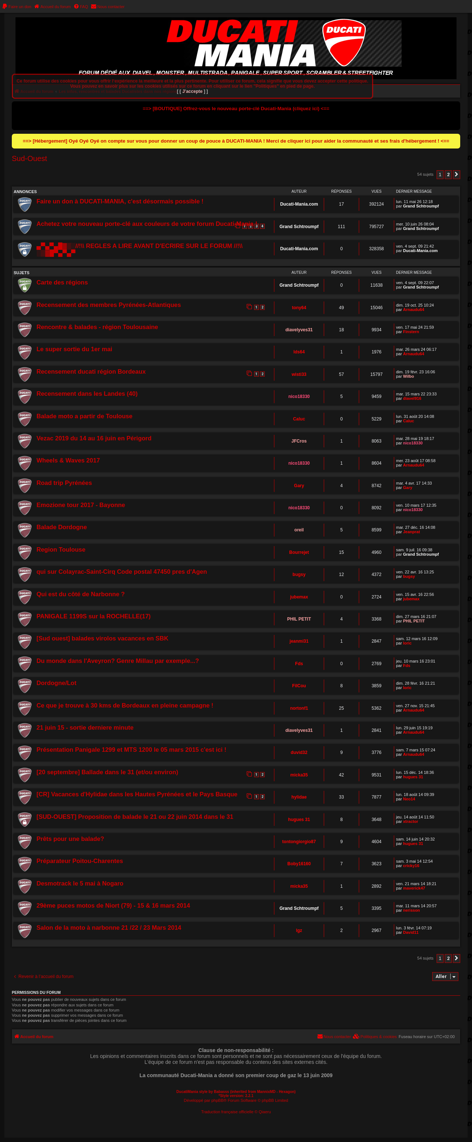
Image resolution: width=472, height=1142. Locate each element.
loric (407, 643)
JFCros (298, 441)
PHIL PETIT (299, 619)
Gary (299, 485)
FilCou (299, 685)
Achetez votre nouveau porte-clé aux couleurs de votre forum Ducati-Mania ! (147, 223)
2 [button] (448, 174)
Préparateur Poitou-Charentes (80, 861)
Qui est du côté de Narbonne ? (81, 594)
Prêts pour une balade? (70, 838)
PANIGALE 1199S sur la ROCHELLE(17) (94, 616)
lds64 (299, 352)
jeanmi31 (298, 641)
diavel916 (412, 398)
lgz (299, 930)
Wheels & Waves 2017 (68, 460)
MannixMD (266, 1092)
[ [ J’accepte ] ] (192, 91)
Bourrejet (299, 552)
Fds (299, 663)
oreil (298, 529)
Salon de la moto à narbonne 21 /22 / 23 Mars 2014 (109, 927)
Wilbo (408, 376)
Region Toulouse (61, 549)
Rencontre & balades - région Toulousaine (97, 327)
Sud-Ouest (29, 158)
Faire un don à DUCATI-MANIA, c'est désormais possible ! (120, 201)
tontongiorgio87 (299, 841)
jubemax (299, 597)
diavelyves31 (299, 329)
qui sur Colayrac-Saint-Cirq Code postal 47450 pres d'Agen (122, 571)
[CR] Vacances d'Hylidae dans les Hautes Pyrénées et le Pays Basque (137, 794)
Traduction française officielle (227, 1112)
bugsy (298, 574)
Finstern (411, 331)
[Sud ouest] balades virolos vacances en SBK (103, 638)
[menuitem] (16, 6)
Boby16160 (298, 863)
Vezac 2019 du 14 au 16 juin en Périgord (94, 438)
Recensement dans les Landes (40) (87, 393)
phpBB (217, 1100)
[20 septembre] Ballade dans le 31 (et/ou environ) (107, 772)
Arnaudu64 (413, 309)
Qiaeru (265, 1112)
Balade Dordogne (62, 527)
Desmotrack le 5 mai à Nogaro (80, 883)
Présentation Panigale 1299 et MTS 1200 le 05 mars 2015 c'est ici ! (131, 749)
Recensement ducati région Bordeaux (91, 371)
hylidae (298, 797)
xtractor (410, 821)
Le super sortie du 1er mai (74, 349)
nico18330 (299, 396)
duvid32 (299, 752)
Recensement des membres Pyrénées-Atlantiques (109, 304)
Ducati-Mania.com (299, 204)
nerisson (411, 910)
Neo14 (409, 799)
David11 (411, 932)
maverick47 (414, 888)
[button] (456, 174)
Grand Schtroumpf (421, 206)
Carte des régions (62, 282)
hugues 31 (413, 777)
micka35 (299, 775)
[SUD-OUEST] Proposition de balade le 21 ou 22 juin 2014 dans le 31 (135, 816)
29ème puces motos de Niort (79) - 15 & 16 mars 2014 (113, 905)
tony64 (299, 307)
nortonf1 (299, 708)
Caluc (299, 419)
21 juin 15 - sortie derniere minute (85, 727)
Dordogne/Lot (56, 683)
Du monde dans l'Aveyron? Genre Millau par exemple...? (118, 660)
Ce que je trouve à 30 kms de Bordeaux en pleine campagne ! (125, 705)
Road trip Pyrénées (64, 482)
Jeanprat (411, 532)
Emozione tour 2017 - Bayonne (81, 505)
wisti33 (299, 374)
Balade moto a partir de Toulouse (84, 416)
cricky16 (411, 865)
